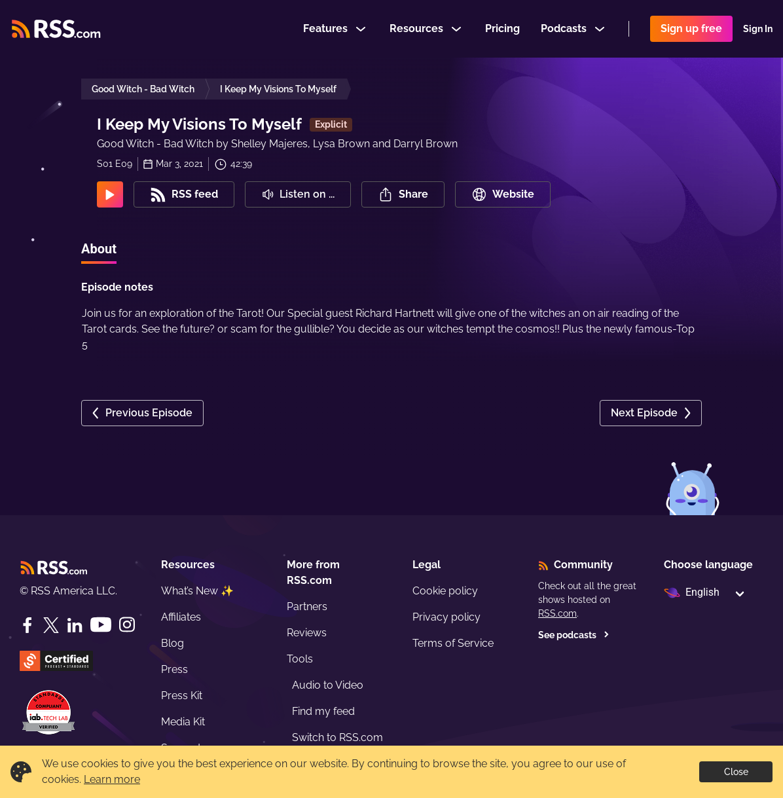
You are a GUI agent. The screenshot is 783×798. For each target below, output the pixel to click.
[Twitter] (51, 625)
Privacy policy (446, 617)
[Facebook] (27, 625)
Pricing (502, 28)
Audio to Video (327, 685)
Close (736, 772)
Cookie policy (445, 591)
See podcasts (574, 635)
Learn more (112, 779)
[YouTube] (100, 625)
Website (502, 194)
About (99, 249)
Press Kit (181, 695)
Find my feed (323, 711)
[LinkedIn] (74, 625)
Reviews (307, 632)
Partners (307, 606)
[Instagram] (127, 625)
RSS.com (557, 613)
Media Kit (183, 722)
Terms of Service (453, 643)
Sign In (758, 29)
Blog (172, 643)
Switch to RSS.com (337, 737)
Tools (300, 659)
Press (174, 669)
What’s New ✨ (197, 591)
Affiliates (181, 617)
